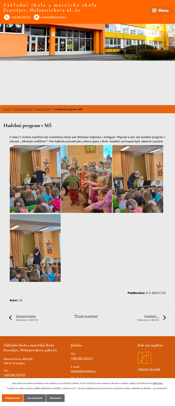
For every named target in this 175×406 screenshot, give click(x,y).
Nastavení (55, 398)
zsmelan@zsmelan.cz (53, 17)
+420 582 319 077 (82, 358)
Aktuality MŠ (43, 109)
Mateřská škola (23, 109)
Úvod (6, 109)
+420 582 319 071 (20, 17)
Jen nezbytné (34, 398)
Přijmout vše (12, 398)
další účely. (157, 383)
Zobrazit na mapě (149, 361)
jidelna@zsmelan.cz (83, 371)
